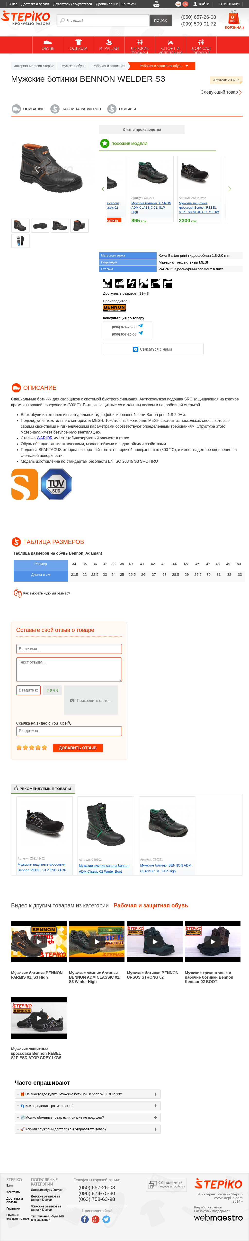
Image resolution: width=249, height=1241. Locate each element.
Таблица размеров (81, 109)
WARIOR (45, 438)
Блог (9, 1185)
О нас (13, 4)
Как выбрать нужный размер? (46, 593)
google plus (103, 1219)
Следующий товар (219, 92)
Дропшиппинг (106, 4)
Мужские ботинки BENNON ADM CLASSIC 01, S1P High (151, 207)
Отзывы (127, 109)
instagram (124, 1217)
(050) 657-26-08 (124, 334)
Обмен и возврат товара (12, 1219)
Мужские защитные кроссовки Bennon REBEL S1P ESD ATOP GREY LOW (199, 207)
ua (178, 4)
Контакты (129, 4)
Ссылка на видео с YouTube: (43, 723)
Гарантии (13, 1208)
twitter (114, 1217)
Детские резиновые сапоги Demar (49, 1203)
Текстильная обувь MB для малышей (49, 1228)
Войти (204, 4)
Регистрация (229, 4)
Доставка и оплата (35, 4)
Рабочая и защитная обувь (164, 66)
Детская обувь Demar (46, 1191)
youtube (82, 1217)
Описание (33, 109)
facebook (92, 1217)
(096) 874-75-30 (124, 327)
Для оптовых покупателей (72, 4)
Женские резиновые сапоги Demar (49, 1217)
